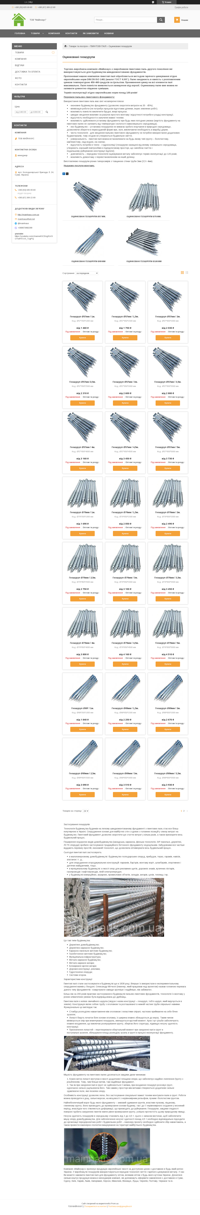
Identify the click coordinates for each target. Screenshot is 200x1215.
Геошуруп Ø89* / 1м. (82, 712)
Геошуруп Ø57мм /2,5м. (82, 386)
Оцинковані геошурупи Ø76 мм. (125, 217)
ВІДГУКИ (19, 65)
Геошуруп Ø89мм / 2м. (167, 712)
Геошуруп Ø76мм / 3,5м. (167, 582)
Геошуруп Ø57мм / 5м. (167, 451)
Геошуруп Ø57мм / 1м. (82, 321)
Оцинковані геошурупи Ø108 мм (82, 264)
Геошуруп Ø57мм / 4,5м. (125, 451)
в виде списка (186, 277)
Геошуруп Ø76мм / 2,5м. (82, 582)
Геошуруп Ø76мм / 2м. (167, 516)
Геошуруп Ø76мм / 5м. (167, 647)
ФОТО (18, 78)
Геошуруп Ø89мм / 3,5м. (167, 778)
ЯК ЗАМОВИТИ (91, 33)
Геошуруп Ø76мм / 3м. (125, 582)
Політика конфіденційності (120, 1211)
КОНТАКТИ (71, 33)
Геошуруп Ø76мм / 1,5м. (125, 516)
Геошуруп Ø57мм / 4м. (82, 451)
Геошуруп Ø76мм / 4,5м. (125, 647)
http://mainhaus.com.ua (28, 214)
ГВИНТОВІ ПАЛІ (98, 46)
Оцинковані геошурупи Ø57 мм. (82, 217)
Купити (82, 342)
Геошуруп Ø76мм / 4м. (82, 647)
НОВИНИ (109, 33)
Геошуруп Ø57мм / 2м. (167, 321)
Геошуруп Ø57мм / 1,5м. (125, 321)
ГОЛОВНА (20, 33)
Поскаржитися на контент (95, 1211)
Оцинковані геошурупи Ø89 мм (168, 217)
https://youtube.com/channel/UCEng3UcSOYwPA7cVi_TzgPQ (34, 237)
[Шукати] (161, 20)
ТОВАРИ (35, 33)
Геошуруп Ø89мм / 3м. (125, 778)
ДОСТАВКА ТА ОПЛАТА (27, 71)
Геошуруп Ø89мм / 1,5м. (125, 712)
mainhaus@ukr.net (26, 219)
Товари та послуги (78, 46)
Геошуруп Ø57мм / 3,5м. (167, 386)
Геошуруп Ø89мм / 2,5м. (82, 778)
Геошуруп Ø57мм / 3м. (125, 386)
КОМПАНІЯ (54, 33)
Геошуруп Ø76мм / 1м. (82, 516)
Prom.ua (114, 1208)
